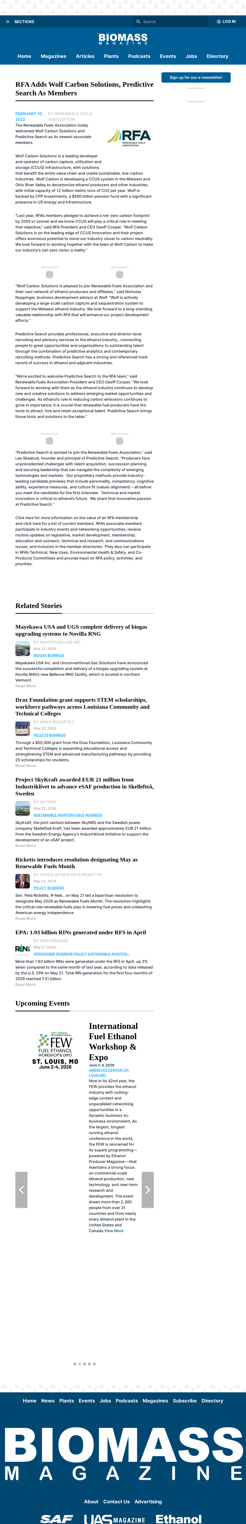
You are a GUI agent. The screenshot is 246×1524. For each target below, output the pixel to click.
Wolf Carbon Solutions (36, 156)
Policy (40, 888)
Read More (25, 685)
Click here (24, 517)
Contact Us (116, 1502)
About (91, 1502)
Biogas (40, 655)
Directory (217, 56)
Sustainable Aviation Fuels (59, 815)
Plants (111, 56)
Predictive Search (31, 334)
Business (56, 655)
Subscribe (185, 1401)
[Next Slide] (148, 1190)
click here (32, 523)
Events (168, 56)
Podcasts (139, 56)
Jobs (191, 56)
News (48, 1401)
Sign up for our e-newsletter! (196, 77)
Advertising (148, 1502)
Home (24, 56)
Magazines (53, 56)
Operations (44, 954)
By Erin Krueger (51, 940)
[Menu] (7, 21)
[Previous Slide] (21, 1190)
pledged (71, 215)
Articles (85, 56)
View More (113, 1230)
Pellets (41, 735)
